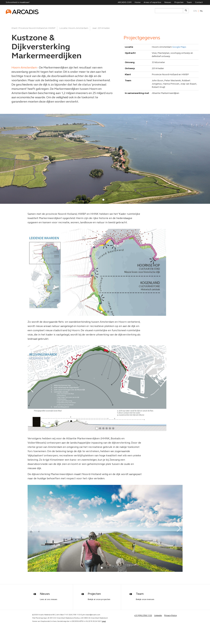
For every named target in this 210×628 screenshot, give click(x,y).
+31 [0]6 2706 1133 (143, 616)
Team (189, 2)
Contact (199, 2)
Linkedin (158, 616)
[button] (103, 200)
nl (201, 11)
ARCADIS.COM (124, 2)
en (195, 11)
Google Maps (179, 47)
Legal (104, 621)
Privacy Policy (170, 616)
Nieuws (167, 2)
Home (137, 2)
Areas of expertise (152, 2)
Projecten (178, 2)
